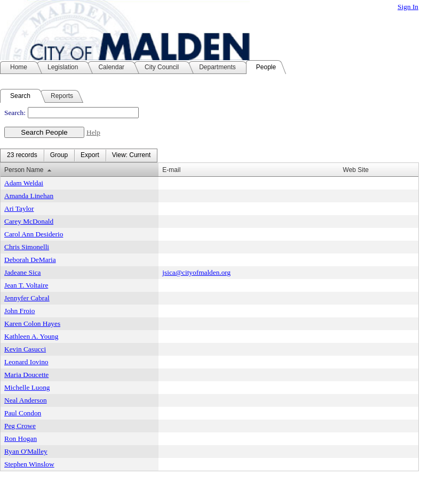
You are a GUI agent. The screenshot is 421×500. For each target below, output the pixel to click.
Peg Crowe (20, 426)
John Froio (19, 311)
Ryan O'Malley (25, 451)
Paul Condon (22, 413)
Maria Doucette (26, 375)
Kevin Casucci (25, 349)
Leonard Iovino (26, 362)
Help (93, 132)
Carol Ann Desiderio (33, 234)
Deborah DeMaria (30, 260)
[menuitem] (22, 155)
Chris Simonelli (26, 247)
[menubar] (78, 155)
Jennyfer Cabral (27, 298)
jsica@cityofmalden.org (196, 272)
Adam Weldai (23, 183)
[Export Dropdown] (90, 155)
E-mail (171, 170)
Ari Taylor (19, 208)
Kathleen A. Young (31, 336)
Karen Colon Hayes (32, 323)
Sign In (408, 7)
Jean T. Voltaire (26, 285)
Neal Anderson (25, 400)
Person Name (23, 170)
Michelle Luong (27, 387)
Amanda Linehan (28, 196)
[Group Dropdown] (59, 155)
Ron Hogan (20, 438)
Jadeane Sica (22, 272)
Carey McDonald (28, 221)
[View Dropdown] (131, 155)
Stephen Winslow (29, 464)
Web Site (356, 170)
